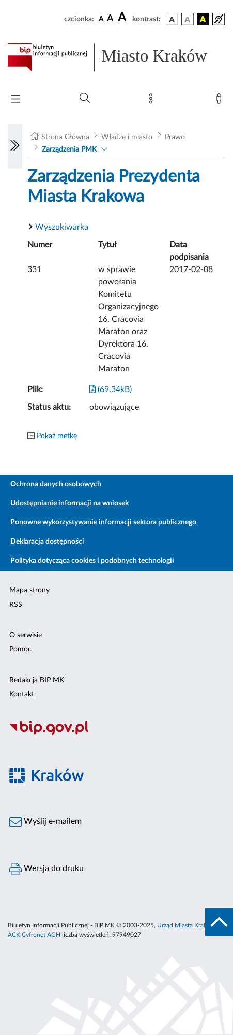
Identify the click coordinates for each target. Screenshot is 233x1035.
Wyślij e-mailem (45, 822)
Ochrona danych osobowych (55, 484)
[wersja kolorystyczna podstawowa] (172, 19)
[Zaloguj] (220, 100)
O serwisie (25, 635)
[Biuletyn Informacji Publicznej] (116, 733)
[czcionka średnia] (110, 19)
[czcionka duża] (123, 17)
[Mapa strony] (153, 100)
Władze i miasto (126, 137)
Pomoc (20, 649)
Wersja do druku (46, 869)
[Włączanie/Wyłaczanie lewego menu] (15, 146)
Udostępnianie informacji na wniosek (69, 503)
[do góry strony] (219, 922)
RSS (15, 604)
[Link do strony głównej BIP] (116, 57)
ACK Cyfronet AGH (34, 935)
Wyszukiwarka (61, 227)
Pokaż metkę (57, 436)
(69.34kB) (110, 389)
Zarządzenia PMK (69, 149)
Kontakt (21, 694)
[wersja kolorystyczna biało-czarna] (187, 19)
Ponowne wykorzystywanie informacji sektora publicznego (103, 522)
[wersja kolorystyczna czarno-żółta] (203, 19)
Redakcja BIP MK (36, 680)
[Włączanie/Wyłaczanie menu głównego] (15, 100)
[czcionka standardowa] (101, 18)
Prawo (175, 137)
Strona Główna (65, 137)
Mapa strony (29, 590)
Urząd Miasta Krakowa (187, 925)
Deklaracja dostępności (47, 541)
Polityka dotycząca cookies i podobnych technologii (92, 560)
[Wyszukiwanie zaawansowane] (85, 98)
